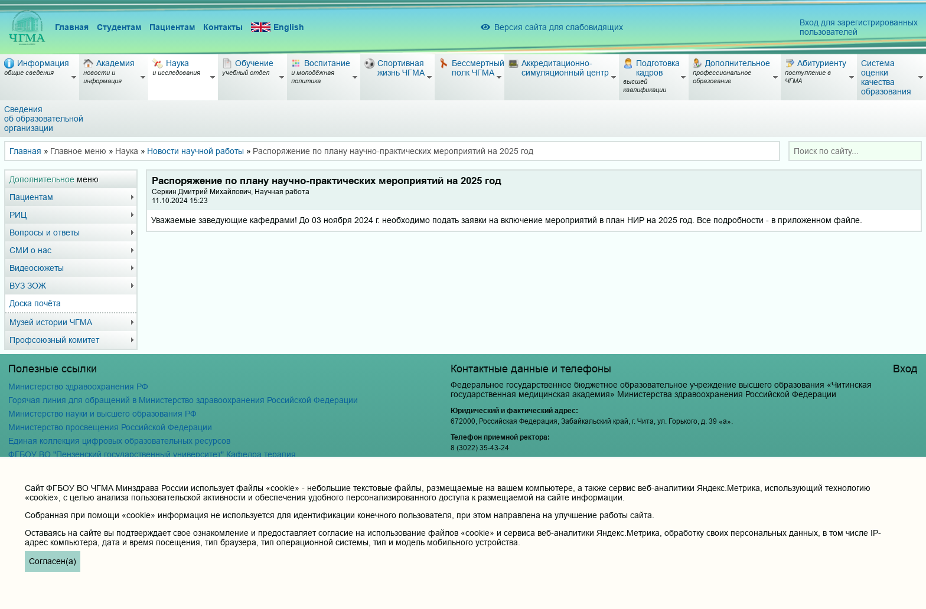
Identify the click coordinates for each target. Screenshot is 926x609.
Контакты (223, 27)
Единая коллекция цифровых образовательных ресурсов (119, 441)
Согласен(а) (52, 561)
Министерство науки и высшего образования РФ (102, 413)
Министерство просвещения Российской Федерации (110, 427)
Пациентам (172, 27)
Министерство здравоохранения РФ (78, 386)
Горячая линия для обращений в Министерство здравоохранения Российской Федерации (183, 400)
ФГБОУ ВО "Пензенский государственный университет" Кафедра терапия (152, 454)
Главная (72, 27)
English (277, 27)
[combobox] (855, 151)
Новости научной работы (195, 151)
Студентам (119, 27)
